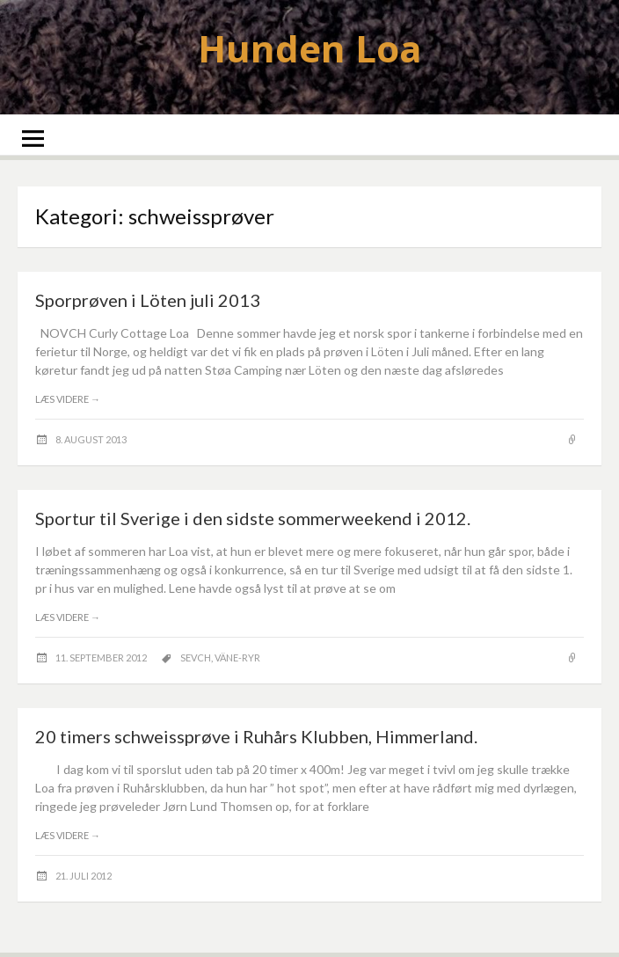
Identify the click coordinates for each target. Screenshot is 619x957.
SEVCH (195, 657)
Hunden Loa (310, 48)
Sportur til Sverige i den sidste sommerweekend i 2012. (252, 518)
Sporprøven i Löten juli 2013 (147, 299)
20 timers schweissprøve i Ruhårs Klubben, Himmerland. (256, 736)
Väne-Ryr (237, 657)
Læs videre (67, 399)
